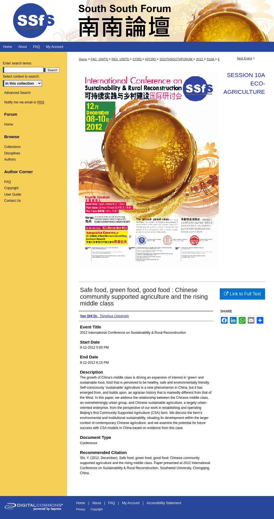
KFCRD (151, 59)
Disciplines (12, 153)
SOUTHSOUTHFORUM (176, 59)
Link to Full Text (242, 293)
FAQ (7, 182)
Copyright (11, 188)
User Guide (12, 194)
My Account (131, 503)
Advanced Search (17, 93)
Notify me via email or (24, 102)
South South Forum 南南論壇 (137, 21)
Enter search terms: (17, 63)
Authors (10, 159)
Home (83, 59)
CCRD (137, 59)
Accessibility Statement (164, 503)
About (96, 503)
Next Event (244, 58)
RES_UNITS (121, 59)
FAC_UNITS (100, 59)
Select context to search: (21, 76)
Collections (12, 147)
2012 (200, 59)
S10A (211, 59)
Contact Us (12, 201)
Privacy (80, 509)
